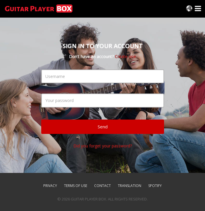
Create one (125, 56)
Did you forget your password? (102, 146)
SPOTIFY (155, 185)
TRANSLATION (129, 185)
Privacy (50, 185)
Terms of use (75, 185)
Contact (102, 185)
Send (103, 127)
